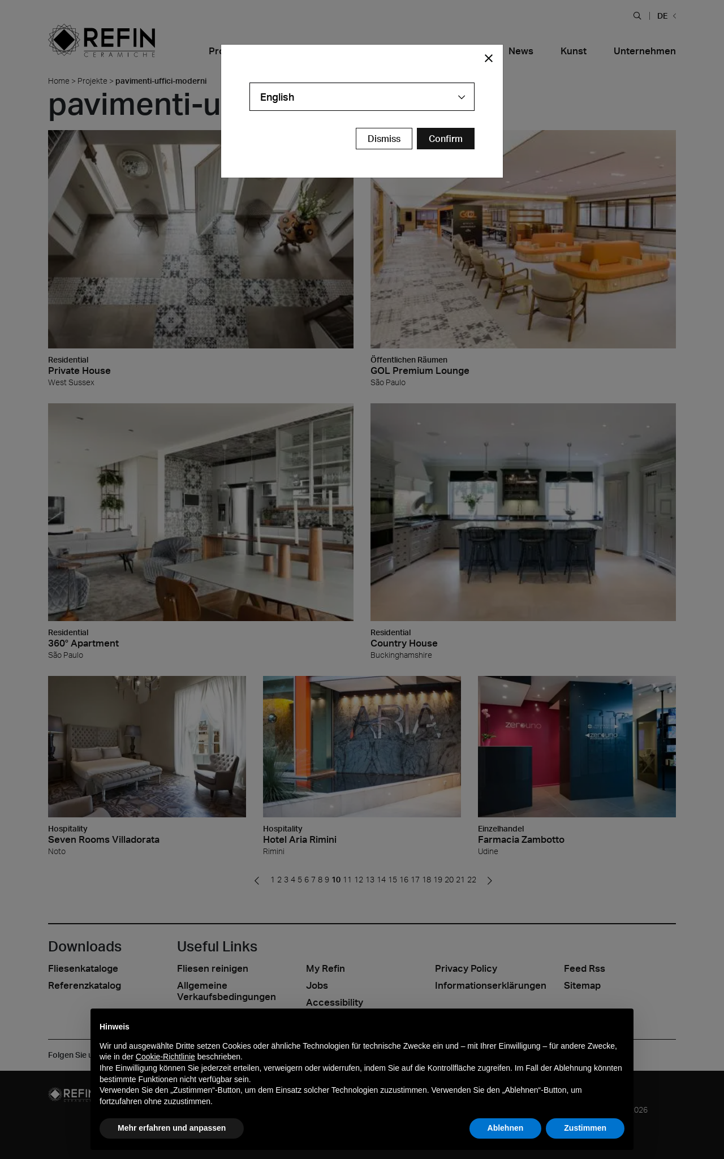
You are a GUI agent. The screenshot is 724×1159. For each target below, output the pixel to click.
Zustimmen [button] (585, 1127)
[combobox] (362, 97)
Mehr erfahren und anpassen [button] (172, 1127)
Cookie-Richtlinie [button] (165, 1056)
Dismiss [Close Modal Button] (384, 138)
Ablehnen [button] (506, 1127)
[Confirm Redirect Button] (446, 138)
